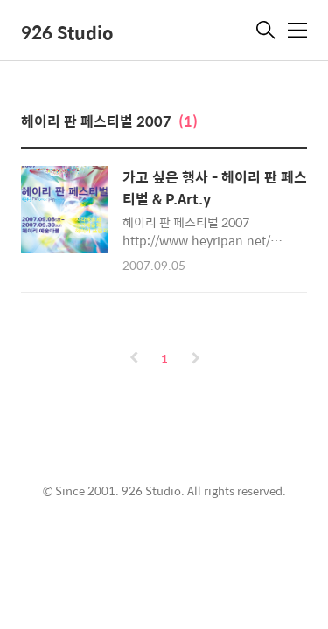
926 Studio (67, 32)
